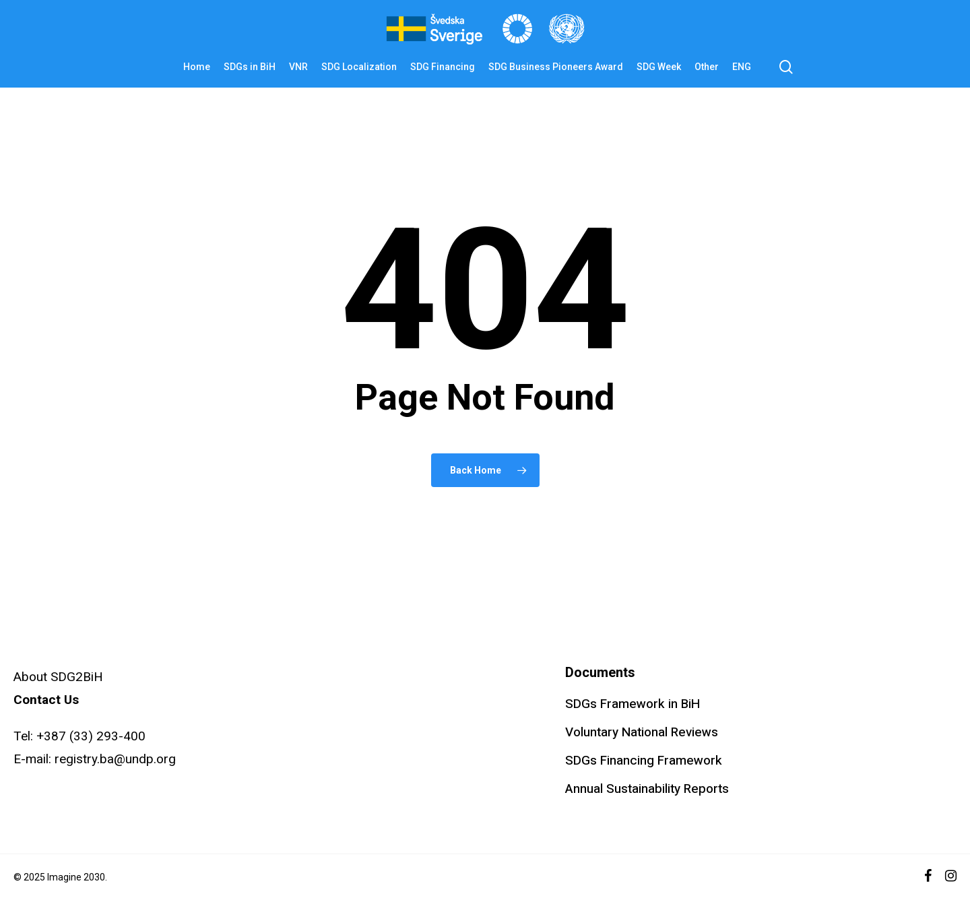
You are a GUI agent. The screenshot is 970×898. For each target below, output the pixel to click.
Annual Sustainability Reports (647, 788)
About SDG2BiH (58, 676)
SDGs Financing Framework (643, 760)
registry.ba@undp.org (115, 759)
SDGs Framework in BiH (632, 704)
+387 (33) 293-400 (91, 736)
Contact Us (46, 699)
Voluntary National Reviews (641, 732)
